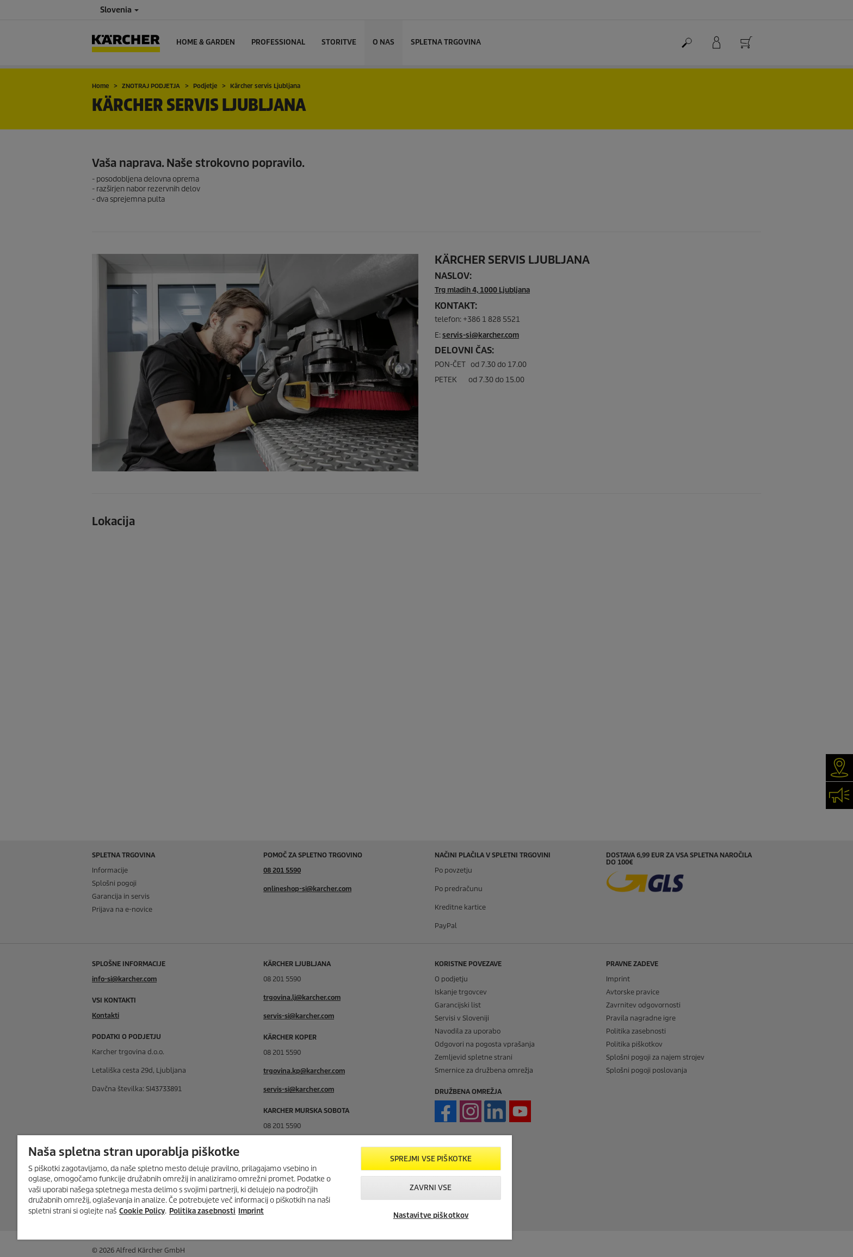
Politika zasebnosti (202, 1211)
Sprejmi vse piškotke (431, 1158)
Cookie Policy (142, 1211)
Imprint (251, 1211)
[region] (264, 1187)
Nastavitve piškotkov (431, 1215)
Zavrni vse (431, 1187)
